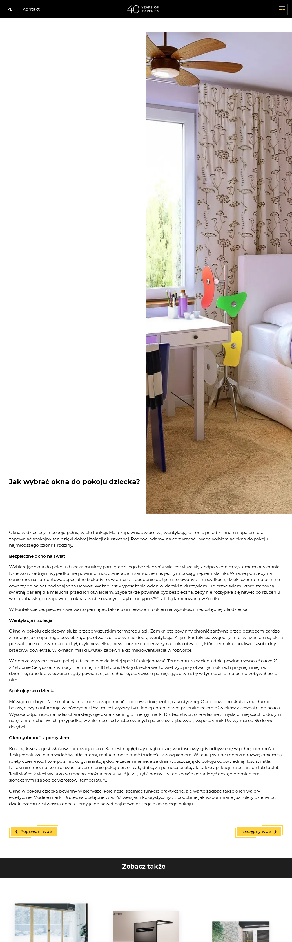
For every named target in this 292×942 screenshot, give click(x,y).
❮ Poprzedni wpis (33, 831)
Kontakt (31, 9)
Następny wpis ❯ (259, 831)
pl (9, 9)
